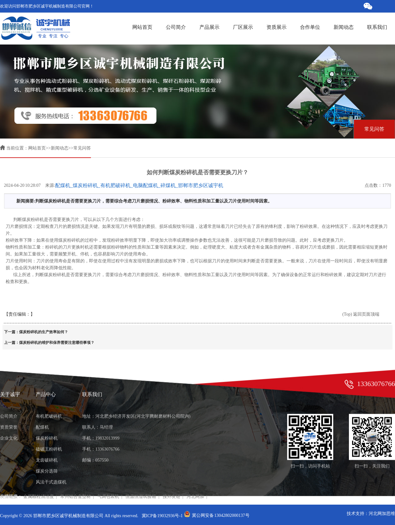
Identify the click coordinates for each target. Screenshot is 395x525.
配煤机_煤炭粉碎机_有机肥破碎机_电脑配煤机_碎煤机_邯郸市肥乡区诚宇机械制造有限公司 (139, 186)
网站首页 (142, 27)
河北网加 (195, 482)
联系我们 (376, 27)
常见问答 (374, 129)
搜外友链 (171, 482)
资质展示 (276, 27)
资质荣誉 (9, 412)
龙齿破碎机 (47, 445)
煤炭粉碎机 (47, 423)
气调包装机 (108, 482)
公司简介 (175, 27)
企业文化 (9, 423)
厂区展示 (242, 27)
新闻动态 (343, 27)
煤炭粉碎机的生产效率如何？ (43, 332)
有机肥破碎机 (49, 401)
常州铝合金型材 (75, 482)
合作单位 (309, 27)
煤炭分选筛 (47, 456)
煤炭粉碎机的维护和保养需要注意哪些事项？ (56, 342)
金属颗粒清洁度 (38, 482)
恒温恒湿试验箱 (140, 482)
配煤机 (42, 412)
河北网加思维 (382, 513)
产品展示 (208, 27)
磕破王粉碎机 (49, 434)
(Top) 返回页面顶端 (360, 314)
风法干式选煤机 (51, 467)
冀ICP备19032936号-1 (162, 515)
